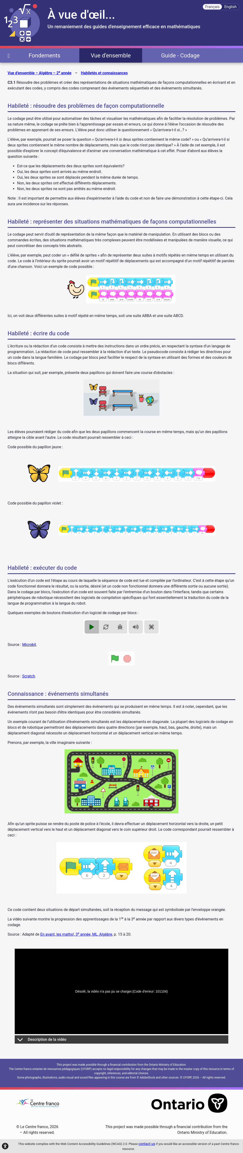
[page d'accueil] (9, 55)
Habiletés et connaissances (104, 73)
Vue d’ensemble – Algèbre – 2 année (39, 72)
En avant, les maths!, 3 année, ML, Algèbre (76, 934)
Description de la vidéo (41, 1039)
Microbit (29, 644)
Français (212, 7)
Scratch (28, 676)
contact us (147, 1144)
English (230, 7)
